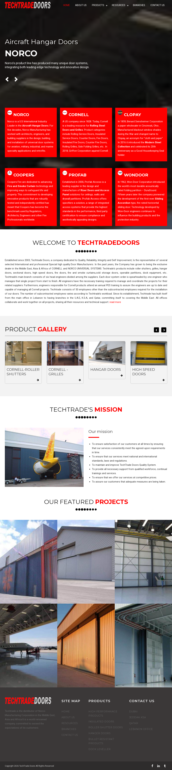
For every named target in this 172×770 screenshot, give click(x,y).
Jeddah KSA (137, 717)
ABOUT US (81, 5)
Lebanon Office (141, 729)
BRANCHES (139, 5)
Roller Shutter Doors (105, 727)
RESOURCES (119, 5)
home (65, 711)
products (99, 5)
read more (115, 302)
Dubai (133, 711)
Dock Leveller (99, 749)
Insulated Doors (101, 721)
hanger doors (99, 733)
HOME (67, 5)
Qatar (133, 723)
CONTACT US (157, 5)
